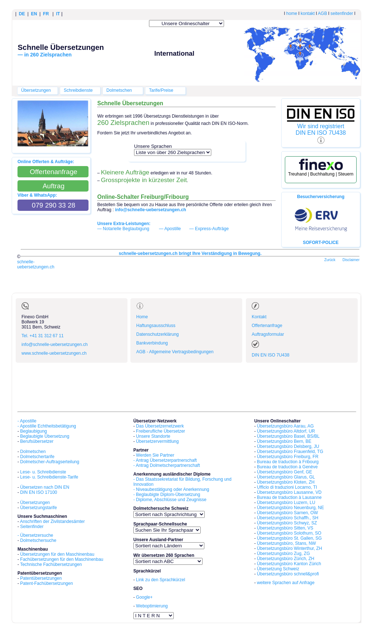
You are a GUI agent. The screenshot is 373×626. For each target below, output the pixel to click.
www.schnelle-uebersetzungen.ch (54, 353)
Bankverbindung (152, 343)
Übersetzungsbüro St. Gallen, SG (289, 538)
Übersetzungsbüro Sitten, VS (285, 528)
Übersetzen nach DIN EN (44, 487)
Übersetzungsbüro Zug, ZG (283, 553)
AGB (322, 13)
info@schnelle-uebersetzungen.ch (54, 344)
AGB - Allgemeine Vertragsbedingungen (174, 351)
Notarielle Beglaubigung (126, 228)
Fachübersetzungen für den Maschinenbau (61, 559)
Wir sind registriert (320, 126)
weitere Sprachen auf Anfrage (285, 582)
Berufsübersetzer (36, 441)
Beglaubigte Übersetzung (44, 436)
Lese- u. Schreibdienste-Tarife (49, 477)
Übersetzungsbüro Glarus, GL (286, 477)
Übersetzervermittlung (157, 441)
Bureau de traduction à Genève (287, 466)
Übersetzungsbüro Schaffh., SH (287, 517)
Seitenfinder (31, 526)
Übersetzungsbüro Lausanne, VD (289, 492)
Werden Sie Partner (155, 455)
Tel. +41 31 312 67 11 (42, 335)
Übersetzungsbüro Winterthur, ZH (289, 548)
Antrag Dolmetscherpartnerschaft (168, 465)
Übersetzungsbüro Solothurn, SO (289, 533)
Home (142, 316)
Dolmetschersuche (38, 540)
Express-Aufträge (212, 228)
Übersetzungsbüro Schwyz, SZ (287, 522)
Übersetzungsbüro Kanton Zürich (289, 563)
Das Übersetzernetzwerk (160, 426)
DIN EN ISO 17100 (38, 492)
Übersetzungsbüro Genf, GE (284, 472)
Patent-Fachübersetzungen (46, 583)
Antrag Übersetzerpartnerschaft (166, 460)
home (291, 13)
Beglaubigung (33, 431)
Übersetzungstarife (38, 507)
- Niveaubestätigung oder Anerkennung (171, 489)
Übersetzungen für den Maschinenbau (57, 554)
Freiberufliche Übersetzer (160, 431)
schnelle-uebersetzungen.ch (35, 264)
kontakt (308, 13)
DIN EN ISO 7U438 (321, 133)
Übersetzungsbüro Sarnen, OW (287, 512)
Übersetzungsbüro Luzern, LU (286, 502)
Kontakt (259, 316)
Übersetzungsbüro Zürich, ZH (285, 558)
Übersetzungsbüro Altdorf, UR (286, 431)
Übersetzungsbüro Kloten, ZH (285, 482)
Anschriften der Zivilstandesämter (52, 521)
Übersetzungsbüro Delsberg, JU (288, 446)
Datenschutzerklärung (157, 334)
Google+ (144, 597)
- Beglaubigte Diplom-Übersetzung (166, 494)
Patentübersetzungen (41, 578)
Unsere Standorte (153, 436)
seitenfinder (341, 13)
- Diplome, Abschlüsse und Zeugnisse (170, 499)
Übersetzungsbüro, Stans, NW (286, 543)
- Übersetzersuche (35, 535)
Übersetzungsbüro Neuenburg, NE (290, 507)
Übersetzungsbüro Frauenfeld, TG (290, 451)
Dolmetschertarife (37, 456)
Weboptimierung (152, 606)
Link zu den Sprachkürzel (160, 579)
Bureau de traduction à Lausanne (289, 497)
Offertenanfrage (267, 325)
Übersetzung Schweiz (278, 568)
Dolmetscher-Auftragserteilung (49, 461)
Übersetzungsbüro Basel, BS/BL (288, 436)
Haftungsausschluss (155, 325)
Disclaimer (351, 260)
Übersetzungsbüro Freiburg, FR (287, 456)
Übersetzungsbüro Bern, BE (284, 441)
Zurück (329, 260)
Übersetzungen (36, 90)
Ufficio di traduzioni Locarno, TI (287, 487)
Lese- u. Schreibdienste (43, 472)
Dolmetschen (119, 90)
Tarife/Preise (161, 90)
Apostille (172, 228)
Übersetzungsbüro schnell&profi (288, 573)
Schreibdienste (78, 90)
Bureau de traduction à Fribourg (287, 461)
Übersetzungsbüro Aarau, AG (285, 426)
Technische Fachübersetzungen (51, 564)
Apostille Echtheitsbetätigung (48, 426)
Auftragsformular (268, 334)
